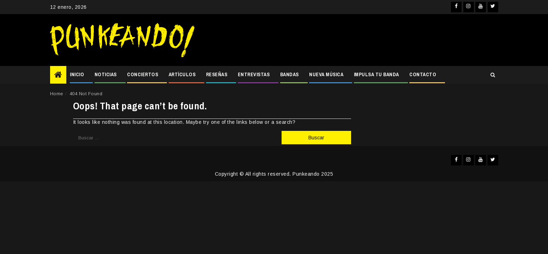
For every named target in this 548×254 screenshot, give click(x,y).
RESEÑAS (217, 74)
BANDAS (289, 74)
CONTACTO (422, 74)
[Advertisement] (349, 40)
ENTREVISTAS (254, 74)
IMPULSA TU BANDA (376, 74)
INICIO (77, 74)
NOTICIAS (106, 74)
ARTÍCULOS (182, 74)
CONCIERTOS (142, 74)
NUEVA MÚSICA (326, 74)
